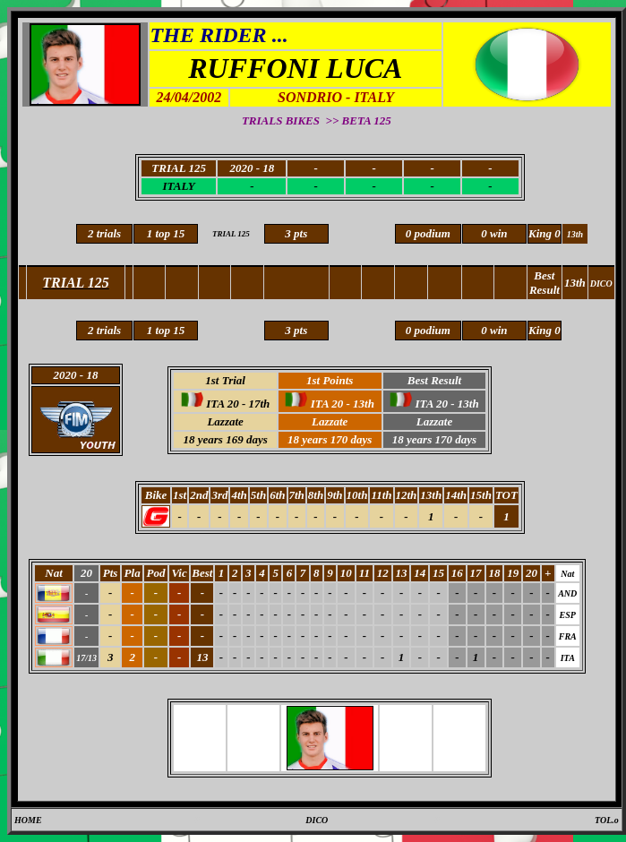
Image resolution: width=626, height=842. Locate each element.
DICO (316, 820)
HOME (28, 820)
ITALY (178, 186)
